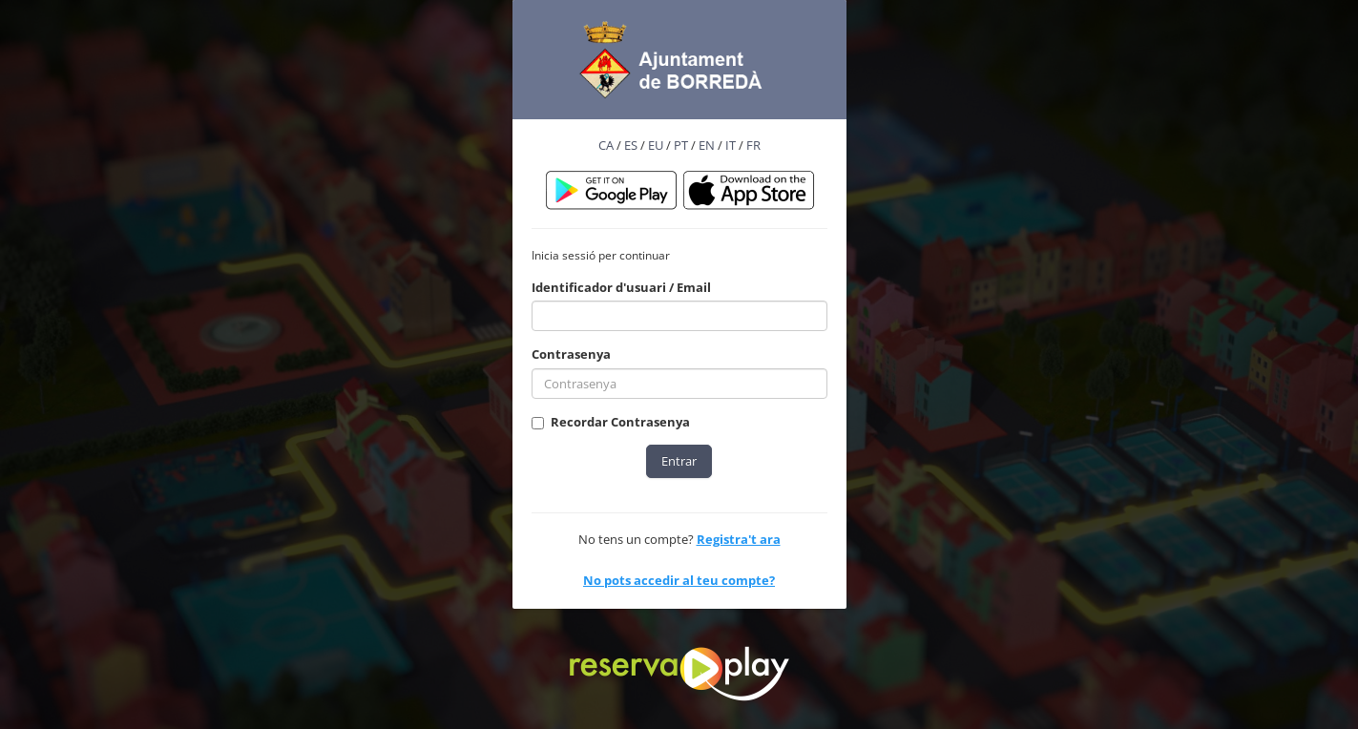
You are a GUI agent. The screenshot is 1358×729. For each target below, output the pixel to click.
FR (753, 145)
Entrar (679, 460)
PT (681, 145)
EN (707, 145)
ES (630, 145)
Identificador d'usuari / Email (621, 287)
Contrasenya (571, 354)
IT (730, 145)
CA (606, 145)
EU (655, 145)
